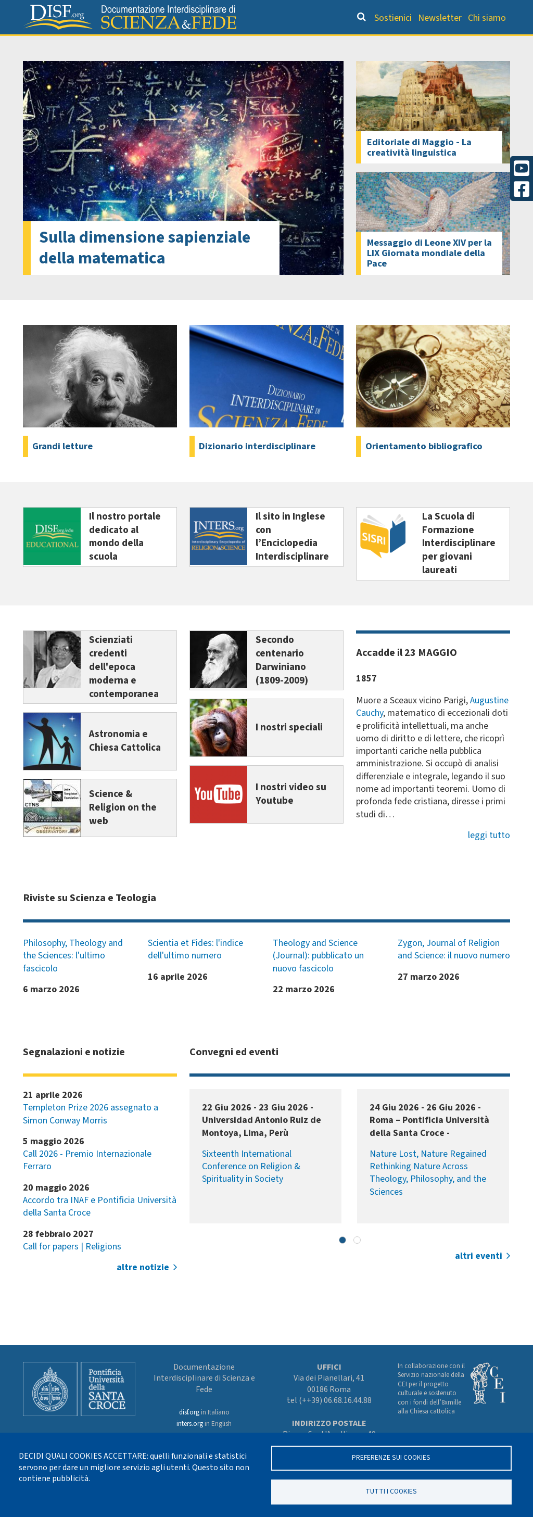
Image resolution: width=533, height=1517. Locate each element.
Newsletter (440, 17)
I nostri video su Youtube (291, 815)
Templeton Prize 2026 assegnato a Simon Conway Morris (90, 1134)
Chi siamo (487, 17)
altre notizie (143, 1288)
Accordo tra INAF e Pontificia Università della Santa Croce (99, 1227)
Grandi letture (62, 467)
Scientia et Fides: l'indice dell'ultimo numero (195, 970)
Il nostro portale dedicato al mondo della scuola (125, 558)
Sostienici (393, 17)
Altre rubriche (464, 44)
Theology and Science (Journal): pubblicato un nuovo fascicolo (318, 976)
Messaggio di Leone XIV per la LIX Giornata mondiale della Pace (429, 274)
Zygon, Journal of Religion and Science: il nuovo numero (454, 970)
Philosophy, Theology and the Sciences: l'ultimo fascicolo (73, 976)
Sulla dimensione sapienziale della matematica (144, 269)
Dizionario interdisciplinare (257, 467)
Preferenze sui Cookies (391, 1457)
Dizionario (303, 44)
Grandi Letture (82, 44)
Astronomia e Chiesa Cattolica (125, 762)
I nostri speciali (289, 749)
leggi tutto (489, 856)
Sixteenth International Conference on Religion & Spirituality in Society (251, 1187)
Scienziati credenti (379, 44)
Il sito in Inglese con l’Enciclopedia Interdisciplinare (292, 558)
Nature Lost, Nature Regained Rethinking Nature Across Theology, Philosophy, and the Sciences (428, 1193)
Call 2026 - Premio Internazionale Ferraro (87, 1181)
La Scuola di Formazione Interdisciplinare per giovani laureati (459, 565)
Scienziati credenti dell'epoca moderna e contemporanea (124, 688)
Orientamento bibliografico (198, 44)
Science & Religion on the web (123, 829)
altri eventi (478, 1277)
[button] (342, 1261)
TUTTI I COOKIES (391, 1491)
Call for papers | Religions (72, 1267)
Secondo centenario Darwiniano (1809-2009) (282, 681)
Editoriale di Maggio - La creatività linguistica (419, 168)
